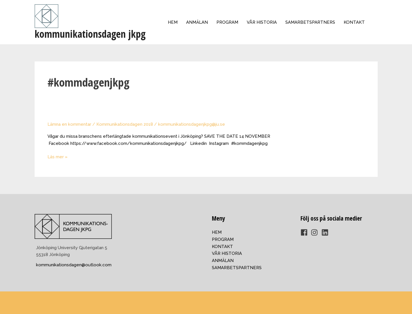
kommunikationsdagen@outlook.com (74, 264)
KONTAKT (354, 22)
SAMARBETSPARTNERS (310, 22)
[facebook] (305, 232)
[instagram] (315, 232)
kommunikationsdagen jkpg (90, 34)
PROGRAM (227, 22)
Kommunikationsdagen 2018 (124, 124)
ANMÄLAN (197, 22)
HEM (173, 22)
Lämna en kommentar (69, 124)
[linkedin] (326, 232)
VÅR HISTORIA (262, 22)
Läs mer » (57, 156)
